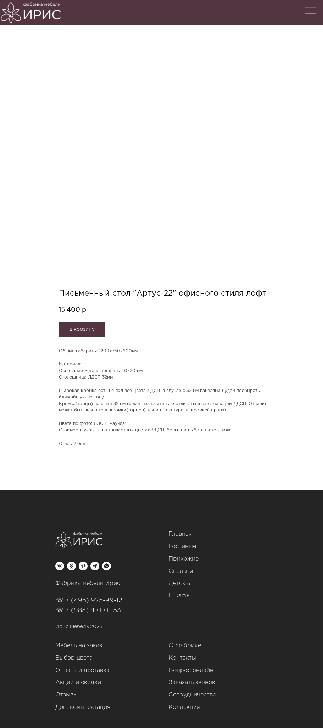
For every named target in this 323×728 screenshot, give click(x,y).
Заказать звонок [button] (192, 682)
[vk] (59, 566)
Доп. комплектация (82, 707)
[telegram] (94, 566)
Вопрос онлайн (191, 670)
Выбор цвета (74, 658)
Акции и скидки (78, 682)
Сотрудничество (192, 695)
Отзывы (66, 695)
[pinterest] (83, 566)
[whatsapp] (106, 566)
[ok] (71, 566)
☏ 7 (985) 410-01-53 (88, 610)
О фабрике (185, 645)
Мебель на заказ (78, 645)
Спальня (181, 571)
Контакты (182, 658)
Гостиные (182, 546)
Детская (180, 583)
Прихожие (184, 559)
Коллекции (184, 707)
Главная (180, 534)
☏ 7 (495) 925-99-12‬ (88, 600)
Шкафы (180, 595)
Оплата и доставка (82, 670)
